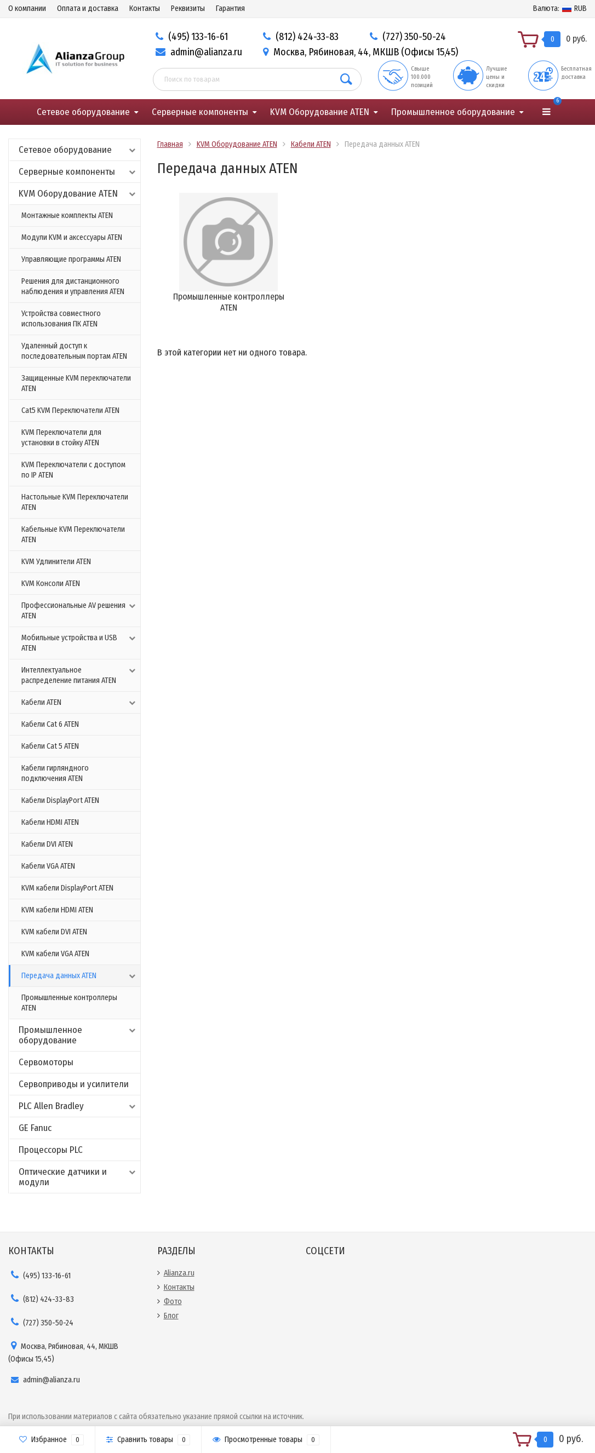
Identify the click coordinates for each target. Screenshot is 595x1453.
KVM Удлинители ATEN (56, 561)
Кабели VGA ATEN (48, 866)
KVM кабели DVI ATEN (54, 932)
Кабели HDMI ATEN (50, 822)
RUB (560, 8)
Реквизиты (188, 8)
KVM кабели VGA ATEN (55, 953)
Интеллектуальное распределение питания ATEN (79, 675)
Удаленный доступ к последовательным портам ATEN (74, 351)
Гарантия (230, 8)
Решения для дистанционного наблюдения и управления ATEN (72, 286)
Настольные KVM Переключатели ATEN (74, 502)
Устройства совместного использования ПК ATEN (61, 319)
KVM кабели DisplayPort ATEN (67, 888)
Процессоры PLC (51, 1150)
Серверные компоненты (200, 112)
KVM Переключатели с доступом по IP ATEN (73, 470)
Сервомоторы (46, 1062)
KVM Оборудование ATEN (319, 112)
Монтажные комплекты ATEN (67, 215)
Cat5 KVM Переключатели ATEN (70, 410)
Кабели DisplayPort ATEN (60, 800)
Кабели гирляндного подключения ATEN (55, 773)
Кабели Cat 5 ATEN (50, 746)
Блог (171, 1315)
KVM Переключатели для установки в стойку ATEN (61, 437)
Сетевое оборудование (83, 112)
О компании (27, 8)
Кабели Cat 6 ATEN (50, 724)
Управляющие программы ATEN (71, 259)
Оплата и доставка (87, 8)
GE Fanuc (35, 1128)
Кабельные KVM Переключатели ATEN (73, 534)
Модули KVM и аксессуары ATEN (71, 237)
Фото (173, 1301)
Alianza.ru (179, 1273)
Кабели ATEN (79, 702)
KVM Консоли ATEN (50, 583)
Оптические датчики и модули (78, 1177)
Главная (170, 144)
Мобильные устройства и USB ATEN (79, 643)
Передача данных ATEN (79, 975)
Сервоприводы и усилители (74, 1084)
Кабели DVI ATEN (47, 844)
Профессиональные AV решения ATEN (79, 610)
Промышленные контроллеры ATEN (69, 1003)
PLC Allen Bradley (78, 1106)
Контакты (144, 8)
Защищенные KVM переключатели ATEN (76, 383)
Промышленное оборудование (453, 112)
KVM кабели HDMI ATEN (57, 910)
